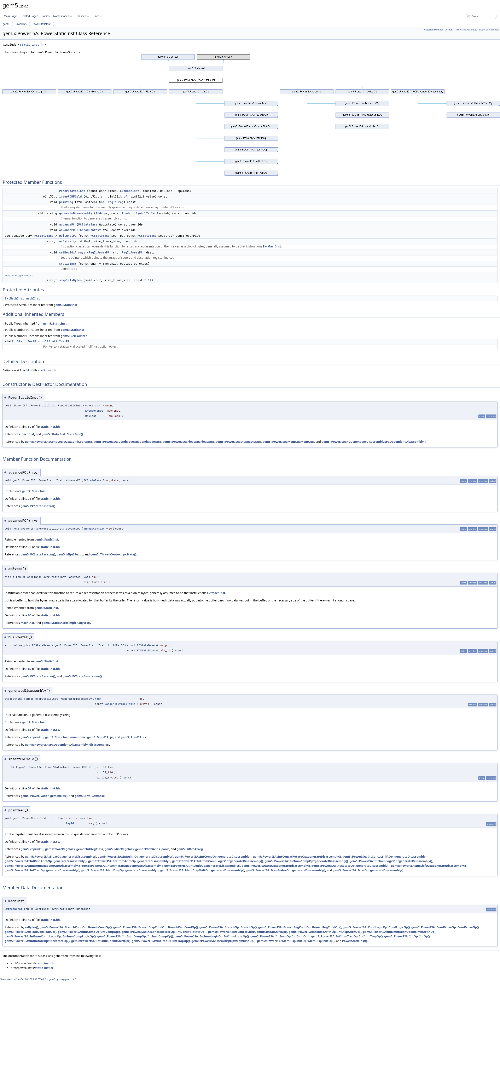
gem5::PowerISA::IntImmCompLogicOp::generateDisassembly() (217, 861)
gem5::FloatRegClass (60, 849)
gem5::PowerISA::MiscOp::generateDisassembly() (368, 870)
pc (106, 213)
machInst (33, 298)
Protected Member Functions (439, 29)
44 (27, 370)
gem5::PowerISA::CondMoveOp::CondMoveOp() (127, 442)
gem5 (6, 23)
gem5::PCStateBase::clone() (82, 676)
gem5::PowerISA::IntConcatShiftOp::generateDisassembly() (385, 856)
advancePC (67, 224)
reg (120, 202)
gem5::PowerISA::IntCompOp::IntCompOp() (89, 932)
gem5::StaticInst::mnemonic (65, 737)
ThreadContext (89, 230)
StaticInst (67, 263)
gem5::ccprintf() (32, 737)
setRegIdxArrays (72, 252)
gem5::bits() (58, 796)
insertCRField (70, 196)
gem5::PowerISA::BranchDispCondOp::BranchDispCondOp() (155, 927)
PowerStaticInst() (354, 941)
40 (29, 842)
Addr (99, 213)
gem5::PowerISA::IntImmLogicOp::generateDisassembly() (390, 861)
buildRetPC (67, 236)
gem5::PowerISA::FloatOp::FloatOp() (188, 442)
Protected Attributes (466, 29)
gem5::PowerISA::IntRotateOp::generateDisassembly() (350, 866)
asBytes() (31, 927)
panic (165, 849)
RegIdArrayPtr (100, 252)
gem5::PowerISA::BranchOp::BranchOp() (228, 927)
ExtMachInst (129, 191)
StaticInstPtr (28, 341)
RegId (112, 202)
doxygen (64, 979)
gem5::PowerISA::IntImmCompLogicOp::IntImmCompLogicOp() (50, 936)
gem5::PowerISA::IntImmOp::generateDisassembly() (42, 866)
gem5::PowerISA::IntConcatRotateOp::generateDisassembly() (297, 856)
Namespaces (62, 16)
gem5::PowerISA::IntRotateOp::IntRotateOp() (37, 941)
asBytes (65, 241)
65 (29, 730)
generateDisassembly (75, 213)
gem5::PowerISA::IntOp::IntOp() (238, 442)
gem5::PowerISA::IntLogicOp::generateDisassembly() (202, 866)
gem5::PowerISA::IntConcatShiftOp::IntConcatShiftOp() (247, 932)
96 (29, 615)
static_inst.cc (49, 730)
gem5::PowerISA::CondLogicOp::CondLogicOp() (58, 442)
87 (29, 669)
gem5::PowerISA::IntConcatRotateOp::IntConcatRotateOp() (164, 932)
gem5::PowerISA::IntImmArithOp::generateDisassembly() (129, 861)
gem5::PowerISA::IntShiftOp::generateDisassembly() (428, 866)
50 (29, 427)
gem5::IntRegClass (89, 849)
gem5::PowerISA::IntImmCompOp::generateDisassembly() (306, 861)
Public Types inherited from (34, 323)
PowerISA (21, 23)
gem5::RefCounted (74, 336)
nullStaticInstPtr (56, 341)
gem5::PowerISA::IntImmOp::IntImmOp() (279, 936)
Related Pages (29, 16)
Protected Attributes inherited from (39, 305)
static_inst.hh (32, 45)
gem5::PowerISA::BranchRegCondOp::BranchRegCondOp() (299, 927)
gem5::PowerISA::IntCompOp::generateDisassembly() (213, 856)
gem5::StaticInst (65, 305)
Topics (46, 16)
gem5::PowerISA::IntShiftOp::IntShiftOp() (100, 941)
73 (29, 499)
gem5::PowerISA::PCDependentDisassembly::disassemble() (67, 745)
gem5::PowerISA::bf (34, 796)
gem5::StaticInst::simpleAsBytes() (66, 623)
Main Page (10, 16)
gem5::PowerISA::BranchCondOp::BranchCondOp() (76, 927)
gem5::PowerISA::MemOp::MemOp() (288, 442)
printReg (66, 202)
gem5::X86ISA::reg (190, 849)
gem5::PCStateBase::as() (38, 506)
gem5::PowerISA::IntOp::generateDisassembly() (276, 866)
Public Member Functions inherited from (43, 330)
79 (29, 547)
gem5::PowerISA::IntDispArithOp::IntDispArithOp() (325, 932)
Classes (82, 16)
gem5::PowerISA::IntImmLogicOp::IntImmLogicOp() (212, 936)
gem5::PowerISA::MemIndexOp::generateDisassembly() (285, 870)
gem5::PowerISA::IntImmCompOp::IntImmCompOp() (135, 936)
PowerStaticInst (41, 23)
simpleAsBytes (70, 280)
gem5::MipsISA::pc (70, 554)
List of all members (489, 29)
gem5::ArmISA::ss (133, 737)
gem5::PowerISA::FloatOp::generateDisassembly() (60, 856)
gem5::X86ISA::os (147, 849)
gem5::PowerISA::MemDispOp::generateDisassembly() (119, 870)
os (102, 202)
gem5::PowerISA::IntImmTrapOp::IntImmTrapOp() (347, 936)
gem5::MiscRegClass (119, 849)
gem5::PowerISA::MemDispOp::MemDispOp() (223, 941)
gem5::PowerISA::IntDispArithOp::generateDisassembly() (46, 861)
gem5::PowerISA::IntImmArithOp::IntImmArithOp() (400, 932)
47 (29, 920)
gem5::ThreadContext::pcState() (113, 554)
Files (97, 16)
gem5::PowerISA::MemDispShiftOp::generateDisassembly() (202, 870)
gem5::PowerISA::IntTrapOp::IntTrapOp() (161, 941)
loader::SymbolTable (138, 213)
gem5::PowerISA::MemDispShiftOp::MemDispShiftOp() (296, 941)
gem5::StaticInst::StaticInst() (62, 434)
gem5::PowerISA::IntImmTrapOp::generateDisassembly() (122, 866)
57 (29, 788)
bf (125, 196)
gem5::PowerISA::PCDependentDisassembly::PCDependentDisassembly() (374, 442)
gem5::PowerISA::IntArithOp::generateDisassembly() (135, 856)
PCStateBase (87, 224)
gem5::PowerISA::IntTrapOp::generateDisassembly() (42, 870)
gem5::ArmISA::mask (90, 796)
